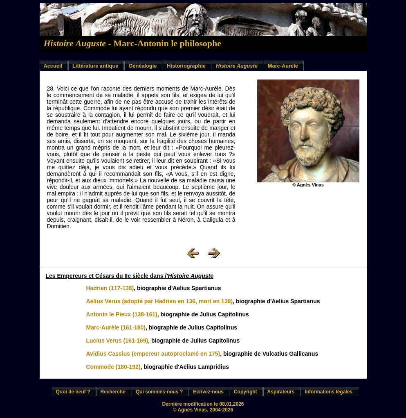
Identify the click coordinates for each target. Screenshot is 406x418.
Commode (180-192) (113, 366)
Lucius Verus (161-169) (117, 340)
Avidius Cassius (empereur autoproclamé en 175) (153, 353)
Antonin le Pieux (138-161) (121, 314)
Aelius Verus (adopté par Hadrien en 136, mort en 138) (159, 301)
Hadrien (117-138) (110, 288)
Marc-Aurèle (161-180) (116, 327)
